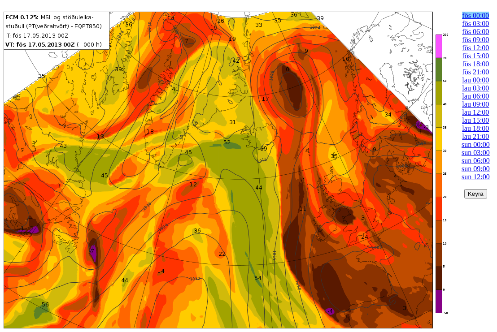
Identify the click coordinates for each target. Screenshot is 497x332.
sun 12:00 (476, 177)
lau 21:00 (475, 136)
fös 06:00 (475, 31)
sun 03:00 (476, 152)
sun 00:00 (476, 144)
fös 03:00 (475, 23)
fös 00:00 (475, 15)
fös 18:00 (475, 64)
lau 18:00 (475, 128)
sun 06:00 (476, 160)
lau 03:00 (475, 88)
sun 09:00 (476, 168)
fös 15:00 (475, 56)
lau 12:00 (475, 112)
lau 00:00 (475, 80)
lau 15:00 (475, 120)
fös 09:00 (475, 39)
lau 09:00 (475, 104)
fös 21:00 (475, 72)
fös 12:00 (475, 48)
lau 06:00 (475, 96)
